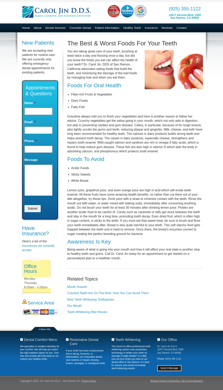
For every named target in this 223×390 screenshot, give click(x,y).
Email (30, 122)
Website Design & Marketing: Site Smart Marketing (176, 381)
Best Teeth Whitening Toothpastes (90, 299)
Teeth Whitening (128, 340)
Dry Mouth (74, 305)
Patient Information (107, 27)
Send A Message (169, 368)
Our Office (169, 340)
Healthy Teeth (132, 27)
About (37, 27)
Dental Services (55, 27)
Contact (182, 27)
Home (26, 27)
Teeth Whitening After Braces (87, 312)
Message (31, 159)
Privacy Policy (89, 381)
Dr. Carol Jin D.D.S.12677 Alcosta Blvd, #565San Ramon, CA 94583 (170, 349)
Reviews (167, 27)
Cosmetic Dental (80, 27)
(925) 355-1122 (185, 8)
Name (30, 103)
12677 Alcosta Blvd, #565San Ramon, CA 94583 (185, 16)
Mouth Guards (77, 287)
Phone (30, 141)
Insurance (151, 27)
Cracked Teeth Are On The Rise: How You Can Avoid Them (108, 293)
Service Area (41, 302)
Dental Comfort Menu (40, 340)
